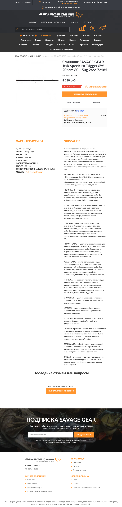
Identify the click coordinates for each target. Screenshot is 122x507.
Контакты (88, 22)
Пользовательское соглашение (39, 491)
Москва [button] (80, 111)
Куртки (61, 40)
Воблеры (74, 35)
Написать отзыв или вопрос (61, 391)
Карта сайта (32, 484)
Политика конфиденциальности (86, 488)
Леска (71, 45)
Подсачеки (26, 40)
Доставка (77, 462)
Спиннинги (46, 35)
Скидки (76, 484)
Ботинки (98, 40)
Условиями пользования (56, 442)
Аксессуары (97, 45)
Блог (75, 480)
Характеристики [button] (73, 102)
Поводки (49, 45)
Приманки (60, 35)
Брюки (72, 40)
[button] (69, 3)
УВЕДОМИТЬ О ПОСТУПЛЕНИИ (85, 94)
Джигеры (36, 45)
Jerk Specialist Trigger (34, 172)
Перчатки (83, 45)
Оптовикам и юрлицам (53, 22)
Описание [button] (96, 102)
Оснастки (49, 40)
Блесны (86, 35)
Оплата (76, 466)
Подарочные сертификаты (61, 49)
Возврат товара (79, 470)
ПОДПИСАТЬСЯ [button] (84, 435)
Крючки (61, 45)
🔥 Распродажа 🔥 (28, 35)
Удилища (98, 35)
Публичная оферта (34, 488)
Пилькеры (84, 40)
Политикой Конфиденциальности (73, 440)
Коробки (23, 45)
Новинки (74, 22)
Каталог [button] (33, 22)
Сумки (38, 40)
